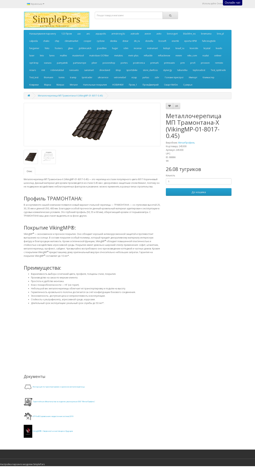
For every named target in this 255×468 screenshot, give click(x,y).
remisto (219, 62)
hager (115, 48)
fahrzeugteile (209, 40)
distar (125, 40)
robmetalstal (57, 70)
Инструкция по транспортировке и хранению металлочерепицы (59, 387)
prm (182, 62)
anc (88, 33)
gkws (70, 48)
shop (118, 70)
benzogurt (172, 33)
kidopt (166, 48)
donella (149, 40)
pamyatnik (62, 62)
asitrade (135, 33)
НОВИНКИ (117, 84)
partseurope (79, 62)
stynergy (167, 70)
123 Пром (66, 33)
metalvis (118, 55)
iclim (126, 48)
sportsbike (131, 70)
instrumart (152, 48)
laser (31, 55)
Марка (47, 84)
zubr (157, 77)
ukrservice (103, 77)
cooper (87, 40)
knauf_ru (180, 48)
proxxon (205, 62)
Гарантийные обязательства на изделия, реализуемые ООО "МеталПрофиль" (64, 401)
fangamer (34, 48)
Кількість (170, 175)
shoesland (104, 70)
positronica (139, 62)
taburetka (182, 70)
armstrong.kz (118, 33)
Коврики (34, 84)
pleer (94, 62)
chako (46, 40)
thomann (48, 77)
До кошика (199, 192)
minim (179, 55)
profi (192, 62)
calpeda (33, 40)
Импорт (193, 77)
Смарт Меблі (171, 84)
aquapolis (101, 33)
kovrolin (194, 48)
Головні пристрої (174, 77)
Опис (29, 171)
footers (59, 48)
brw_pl (220, 33)
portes (124, 62)
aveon (148, 33)
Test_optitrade (218, 70)
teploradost (199, 70)
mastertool (78, 55)
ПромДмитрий (151, 84)
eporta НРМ (190, 40)
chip (57, 40)
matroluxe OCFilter (99, 55)
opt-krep (33, 62)
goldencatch (85, 48)
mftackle (148, 55)
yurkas (145, 77)
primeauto (169, 62)
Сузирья (187, 84)
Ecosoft (162, 40)
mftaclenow (164, 55)
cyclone (101, 40)
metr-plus (133, 55)
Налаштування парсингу (42, 33)
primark (154, 62)
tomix (62, 77)
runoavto (74, 70)
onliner (217, 55)
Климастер (208, 77)
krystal (207, 48)
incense (138, 48)
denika (113, 40)
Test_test (33, 77)
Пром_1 (133, 84)
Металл (74, 84)
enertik (175, 40)
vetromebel (120, 77)
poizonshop (109, 62)
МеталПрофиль (186, 142)
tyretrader (87, 77)
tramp (73, 77)
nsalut (206, 55)
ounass (47, 62)
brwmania (206, 33)
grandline (102, 48)
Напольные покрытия (95, 84)
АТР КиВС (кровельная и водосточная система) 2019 (53, 416)
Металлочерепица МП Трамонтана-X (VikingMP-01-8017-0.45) (70, 95)
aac (79, 33)
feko (47, 48)
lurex (51, 55)
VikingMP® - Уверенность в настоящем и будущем (53, 431)
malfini (63, 55)
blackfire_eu (189, 33)
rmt (43, 70)
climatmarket (71, 40)
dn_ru (137, 40)
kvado (219, 48)
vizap (134, 77)
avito (158, 33)
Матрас (60, 84)
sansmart (89, 70)
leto (42, 55)
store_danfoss (150, 70)
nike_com (192, 55)
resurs (32, 70)
